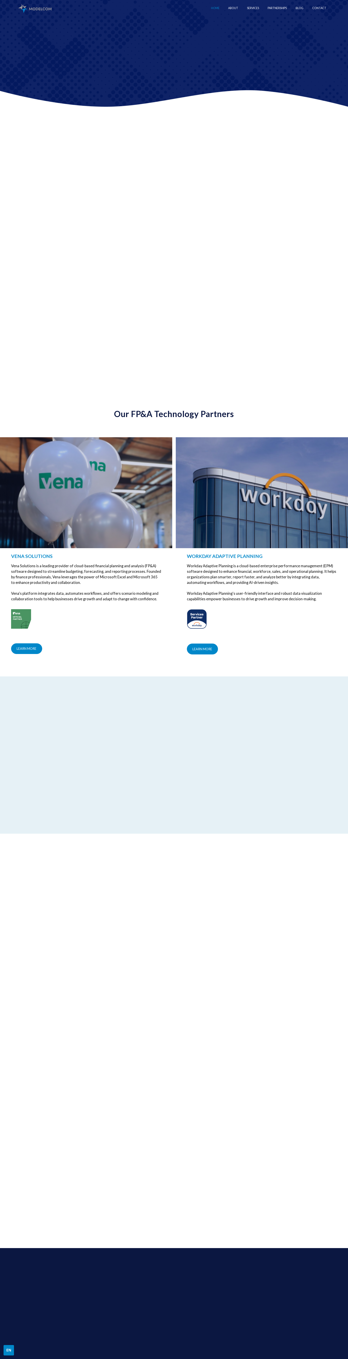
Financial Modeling (195, 1286)
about (114, 1278)
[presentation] (204, 1207)
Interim (187, 1294)
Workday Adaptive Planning (274, 1286)
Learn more (26, 648)
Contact (319, 8)
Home (215, 8)
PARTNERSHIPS (266, 1278)
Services (189, 1278)
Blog (299, 8)
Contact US (43, 80)
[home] (34, 8)
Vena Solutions (265, 1294)
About (233, 8)
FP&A (186, 1302)
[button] (253, 8)
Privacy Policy (37, 1347)
